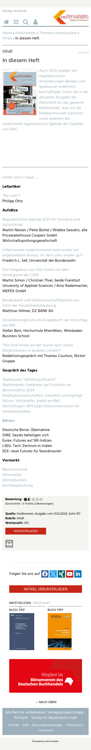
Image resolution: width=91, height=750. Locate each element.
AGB (25, 725)
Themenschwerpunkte (58, 33)
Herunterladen (26, 531)
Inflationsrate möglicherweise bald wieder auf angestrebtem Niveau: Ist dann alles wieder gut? (42, 253)
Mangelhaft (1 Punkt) (25, 499)
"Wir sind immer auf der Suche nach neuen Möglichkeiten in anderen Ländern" (37, 348)
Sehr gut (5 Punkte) (41, 499)
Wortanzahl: (14, 523)
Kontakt (14, 725)
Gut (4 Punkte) (37, 499)
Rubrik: (11, 518)
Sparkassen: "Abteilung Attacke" (29, 380)
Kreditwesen (25, 33)
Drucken (9, 544)
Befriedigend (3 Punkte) (33, 499)
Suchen (27, 24)
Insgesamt (41, 603)
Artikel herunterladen (45, 589)
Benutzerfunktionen (36, 24)
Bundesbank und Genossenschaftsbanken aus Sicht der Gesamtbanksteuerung (40, 303)
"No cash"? (11, 196)
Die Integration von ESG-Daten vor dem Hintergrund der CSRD (35, 272)
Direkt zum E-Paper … (20, 177)
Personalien (12, 475)
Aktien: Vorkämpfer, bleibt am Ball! (31, 401)
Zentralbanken (14, 480)
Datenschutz (74, 725)
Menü (17, 24)
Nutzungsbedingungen (47, 725)
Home (7, 33)
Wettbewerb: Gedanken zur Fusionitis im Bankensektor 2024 (36, 388)
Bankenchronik (14, 470)
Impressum (46, 730)
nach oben (47, 702)
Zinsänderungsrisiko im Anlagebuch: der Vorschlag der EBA (44, 323)
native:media (51, 741)
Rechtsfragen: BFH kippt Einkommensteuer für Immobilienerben (40, 409)
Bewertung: (13, 499)
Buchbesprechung (17, 486)
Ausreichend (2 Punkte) (28, 499)
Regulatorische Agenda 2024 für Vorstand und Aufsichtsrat (41, 222)
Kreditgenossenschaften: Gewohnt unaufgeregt (42, 396)
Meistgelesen (20, 603)
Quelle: (11, 513)
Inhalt (7, 38)
